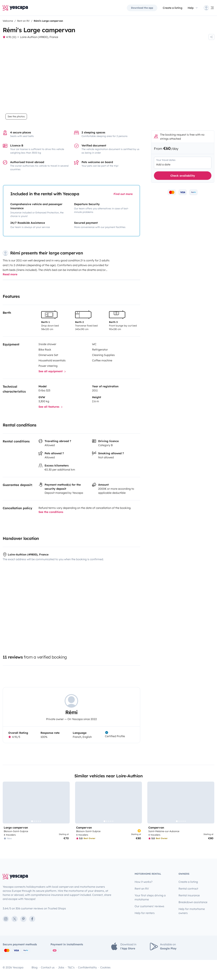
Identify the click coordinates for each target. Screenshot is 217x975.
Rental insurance (189, 895)
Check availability (182, 175)
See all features (51, 407)
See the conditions (50, 512)
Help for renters (145, 913)
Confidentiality (87, 967)
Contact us (48, 967)
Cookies (105, 967)
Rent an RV (142, 888)
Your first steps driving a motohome (150, 897)
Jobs (61, 967)
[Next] (66, 803)
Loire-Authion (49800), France (39, 37)
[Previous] (7, 803)
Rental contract (188, 888)
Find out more (123, 194)
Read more (10, 274)
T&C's (71, 967)
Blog (34, 967)
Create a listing (172, 7)
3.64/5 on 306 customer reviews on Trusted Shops (34, 908)
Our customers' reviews (149, 906)
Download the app (142, 7)
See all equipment (52, 371)
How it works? (143, 881)
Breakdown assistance (193, 902)
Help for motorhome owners (192, 911)
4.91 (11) (11, 37)
